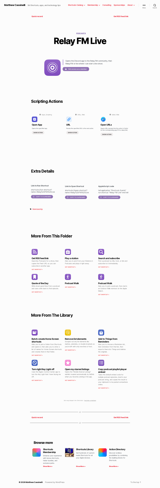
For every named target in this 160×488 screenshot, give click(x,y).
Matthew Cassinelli (14, 5)
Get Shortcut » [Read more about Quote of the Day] (37, 292)
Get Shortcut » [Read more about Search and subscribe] (103, 267)
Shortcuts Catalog (75, 5)
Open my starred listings (77, 369)
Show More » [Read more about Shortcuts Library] (80, 466)
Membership (93, 5)
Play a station (71, 258)
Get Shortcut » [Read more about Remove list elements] (70, 350)
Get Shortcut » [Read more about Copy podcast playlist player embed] (103, 388)
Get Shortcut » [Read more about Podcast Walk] (70, 287)
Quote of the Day (40, 283)
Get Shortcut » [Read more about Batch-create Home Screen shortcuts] (37, 355)
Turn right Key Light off (43, 369)
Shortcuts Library (84, 449)
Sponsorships (119, 5)
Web (83, 115)
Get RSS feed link (40, 258)
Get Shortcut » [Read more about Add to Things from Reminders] (103, 355)
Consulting (106, 5)
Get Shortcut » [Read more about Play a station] (70, 267)
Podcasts (81, 33)
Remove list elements (75, 339)
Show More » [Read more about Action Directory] (113, 466)
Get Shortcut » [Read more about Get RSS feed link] (37, 269)
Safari (113, 115)
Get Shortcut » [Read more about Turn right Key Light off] (37, 380)
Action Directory (117, 449)
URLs (79, 115)
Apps (43, 115)
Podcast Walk (72, 283)
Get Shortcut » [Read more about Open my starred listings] (70, 380)
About (130, 5)
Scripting (49, 115)
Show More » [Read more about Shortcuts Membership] (47, 466)
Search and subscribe (109, 258)
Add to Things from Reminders (107, 340)
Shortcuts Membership (49, 450)
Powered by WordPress (54, 482)
